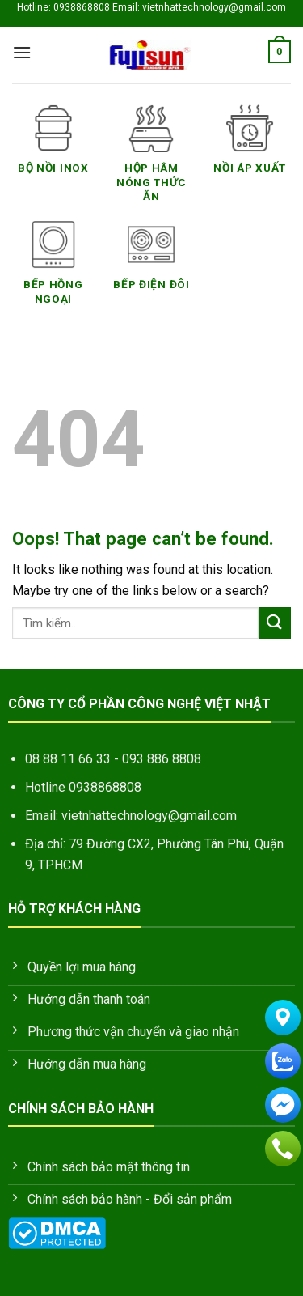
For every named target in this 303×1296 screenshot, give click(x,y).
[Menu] (22, 52)
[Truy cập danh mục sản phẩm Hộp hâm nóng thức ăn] (152, 162)
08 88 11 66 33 (68, 759)
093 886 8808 (161, 759)
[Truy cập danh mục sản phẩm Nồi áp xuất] (249, 148)
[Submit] (275, 623)
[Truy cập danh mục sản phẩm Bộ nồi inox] (53, 148)
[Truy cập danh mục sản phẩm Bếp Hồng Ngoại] (53, 271)
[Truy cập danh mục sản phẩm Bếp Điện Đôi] (152, 264)
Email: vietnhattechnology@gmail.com (131, 815)
